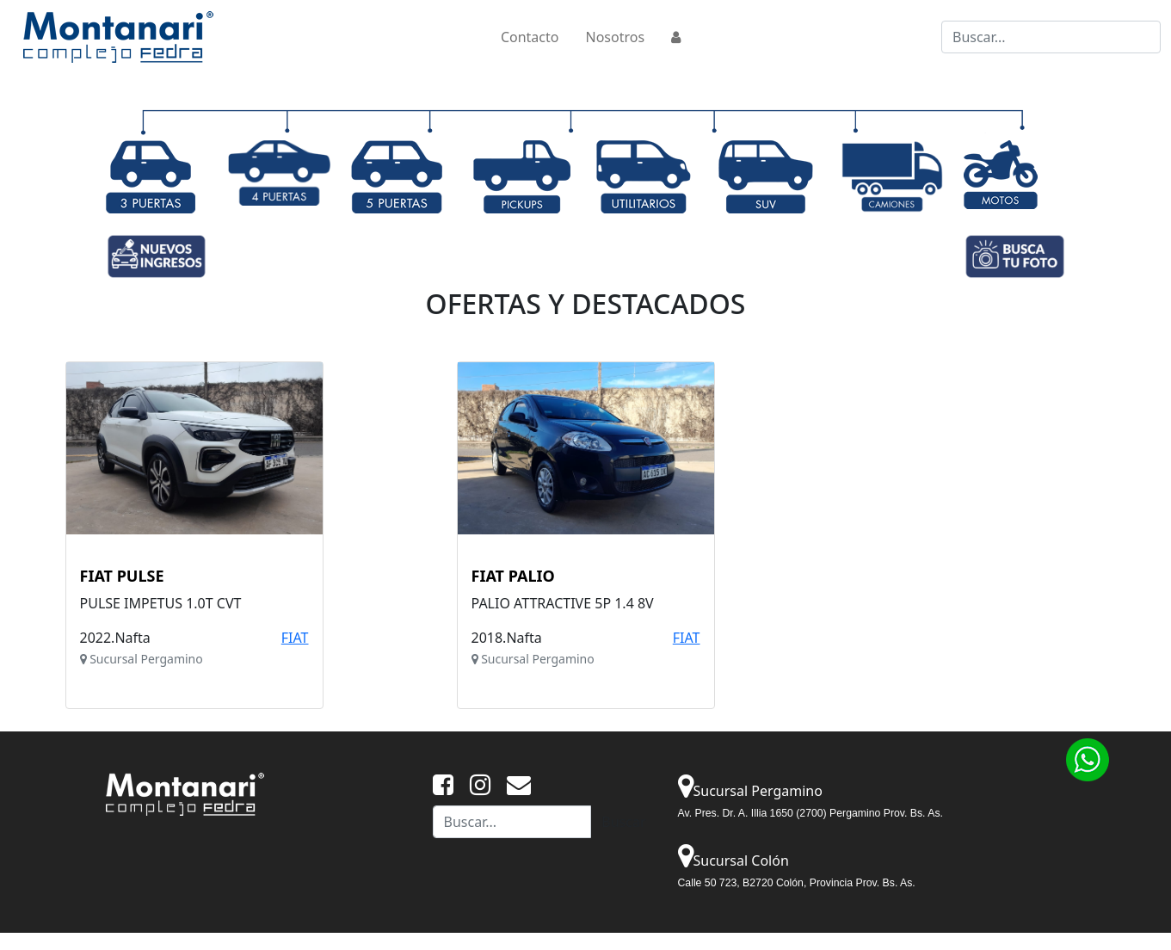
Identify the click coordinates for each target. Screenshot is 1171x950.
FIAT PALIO (513, 576)
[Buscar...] (1051, 37)
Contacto (530, 37)
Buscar (623, 821)
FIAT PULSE (122, 576)
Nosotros (614, 37)
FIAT (295, 637)
